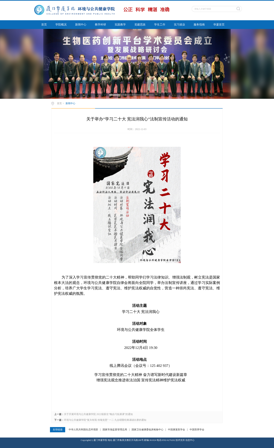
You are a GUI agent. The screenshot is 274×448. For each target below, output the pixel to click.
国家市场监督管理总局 (115, 429)
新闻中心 (80, 24)
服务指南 (199, 24)
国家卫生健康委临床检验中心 (147, 429)
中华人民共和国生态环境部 (83, 429)
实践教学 (120, 24)
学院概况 (61, 24)
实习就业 (179, 24)
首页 (44, 24)
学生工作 (159, 24)
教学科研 (100, 24)
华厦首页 (219, 24)
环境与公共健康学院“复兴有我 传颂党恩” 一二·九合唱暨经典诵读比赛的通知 (105, 420)
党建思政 (140, 24)
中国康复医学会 (176, 429)
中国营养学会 (197, 429)
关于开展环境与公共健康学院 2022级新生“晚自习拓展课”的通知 (98, 414)
